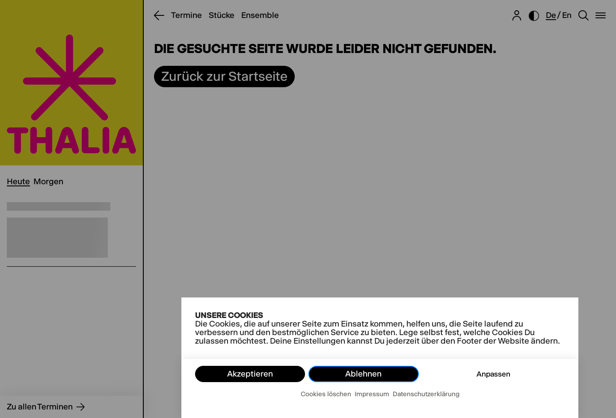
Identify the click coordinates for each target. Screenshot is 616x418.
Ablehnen (363, 374)
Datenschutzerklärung (426, 394)
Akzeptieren (250, 374)
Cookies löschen (326, 394)
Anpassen (493, 374)
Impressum (372, 394)
